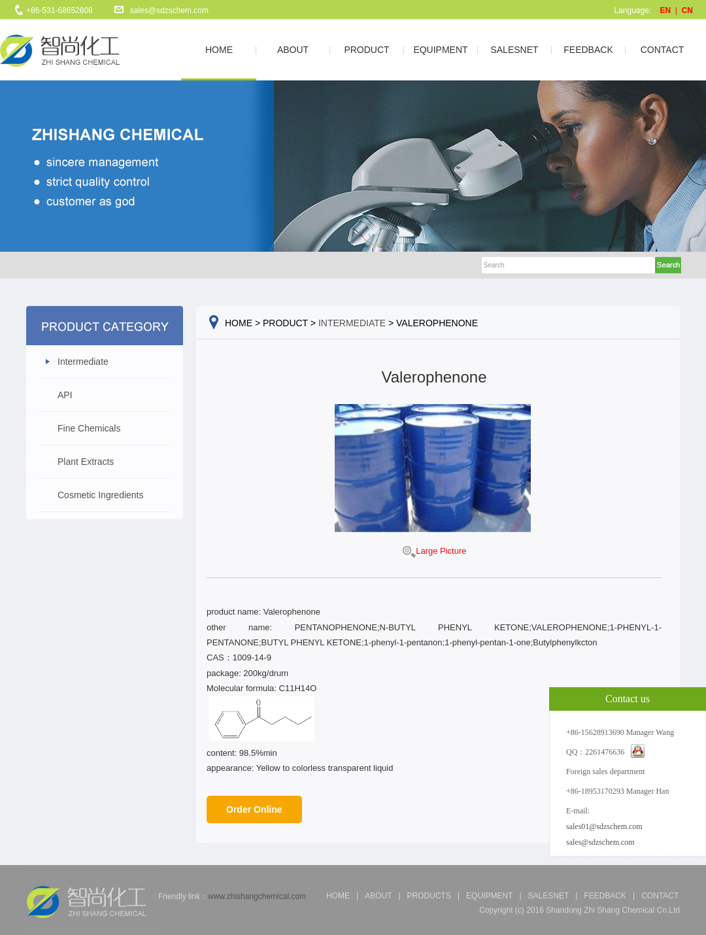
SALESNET (514, 49)
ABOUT (293, 49)
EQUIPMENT (440, 49)
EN (665, 10)
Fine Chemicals (89, 428)
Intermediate (83, 361)
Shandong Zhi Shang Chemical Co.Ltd (613, 910)
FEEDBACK (588, 49)
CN (687, 10)
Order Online (254, 809)
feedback (605, 895)
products (429, 895)
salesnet (548, 895)
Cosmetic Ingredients (101, 495)
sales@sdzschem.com (169, 10)
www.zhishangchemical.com (257, 896)
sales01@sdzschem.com (604, 826)
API (65, 395)
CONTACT (662, 49)
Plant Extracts (86, 461)
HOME (219, 49)
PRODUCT (366, 49)
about (378, 895)
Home (338, 895)
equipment (489, 895)
